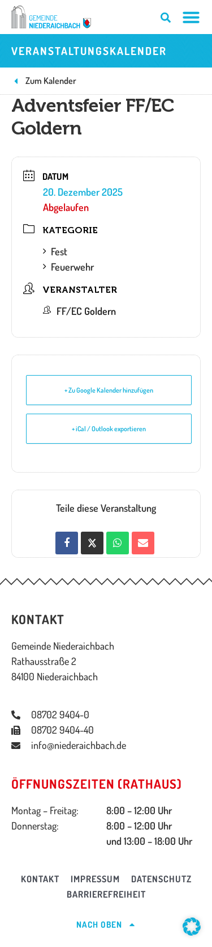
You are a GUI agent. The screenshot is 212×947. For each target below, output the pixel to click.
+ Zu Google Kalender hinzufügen (108, 390)
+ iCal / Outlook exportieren (109, 428)
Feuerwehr (68, 266)
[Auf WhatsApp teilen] (117, 543)
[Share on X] (92, 543)
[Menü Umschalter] (191, 17)
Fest (55, 251)
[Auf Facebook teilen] (66, 543)
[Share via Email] (143, 543)
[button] (191, 926)
